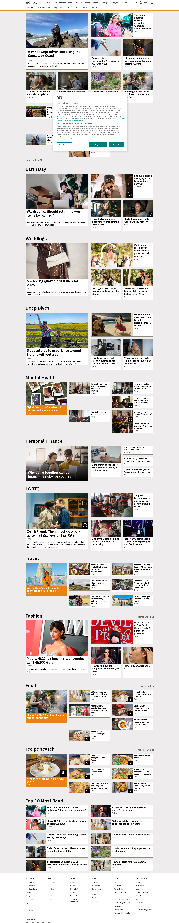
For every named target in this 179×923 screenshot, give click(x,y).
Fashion (69, 7)
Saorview (139, 884)
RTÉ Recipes (30, 892)
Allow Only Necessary (98, 145)
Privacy (5, 921)
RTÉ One (51, 871)
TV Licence (140, 867)
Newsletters (140, 888)
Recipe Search (44, 7)
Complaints (118, 878)
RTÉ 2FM (73, 874)
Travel (78, 7)
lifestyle (29, 7)
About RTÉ (139, 864)
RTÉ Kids (95, 880)
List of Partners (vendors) (65, 139)
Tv (121, 3)
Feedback (117, 867)
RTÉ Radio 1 (74, 871)
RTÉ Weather (96, 867)
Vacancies (139, 871)
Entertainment (65, 3)
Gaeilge (104, 3)
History (28, 874)
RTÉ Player (51, 864)
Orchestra (95, 864)
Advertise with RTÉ (143, 878)
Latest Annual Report (143, 874)
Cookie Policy (118, 891)
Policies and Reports (121, 874)
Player (115, 3)
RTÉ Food (29, 888)
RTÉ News (51, 878)
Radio (126, 3)
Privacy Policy (119, 888)
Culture (96, 3)
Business (78, 3)
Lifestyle (87, 3)
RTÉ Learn (29, 881)
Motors (86, 7)
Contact (117, 864)
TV (49, 867)
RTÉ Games (30, 864)
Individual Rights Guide (122, 884)
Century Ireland (97, 871)
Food (62, 7)
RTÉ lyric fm (74, 878)
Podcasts (73, 867)
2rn (137, 881)
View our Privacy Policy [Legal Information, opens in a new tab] (75, 120)
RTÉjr (49, 881)
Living (55, 7)
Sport (54, 3)
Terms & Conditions (121, 881)
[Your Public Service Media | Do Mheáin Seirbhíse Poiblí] (29, 918)
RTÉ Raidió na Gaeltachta (74, 882)
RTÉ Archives (30, 867)
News (48, 3)
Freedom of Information (122, 895)
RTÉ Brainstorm (31, 871)
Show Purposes (64, 145)
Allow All (116, 145)
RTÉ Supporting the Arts (144, 891)
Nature (94, 7)
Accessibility (118, 871)
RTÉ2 (49, 874)
